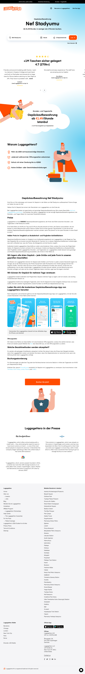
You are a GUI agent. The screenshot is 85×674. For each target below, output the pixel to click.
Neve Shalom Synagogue (51, 504)
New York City (8, 633)
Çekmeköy (47, 543)
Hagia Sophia (48, 589)
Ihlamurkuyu (47, 540)
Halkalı (46, 570)
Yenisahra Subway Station (51, 577)
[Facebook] (44, 659)
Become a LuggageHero (62, 8)
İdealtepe (47, 550)
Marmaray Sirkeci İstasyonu (52, 584)
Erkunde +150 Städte (10, 643)
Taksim (46, 614)
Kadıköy (46, 604)
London (6, 631)
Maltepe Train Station (50, 560)
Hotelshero (7, 506)
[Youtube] (52, 659)
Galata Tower (48, 516)
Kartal (46, 562)
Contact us (47, 655)
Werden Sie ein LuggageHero (12, 504)
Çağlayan (47, 575)
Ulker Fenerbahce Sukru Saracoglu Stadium (56, 599)
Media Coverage (10, 521)
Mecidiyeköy (47, 582)
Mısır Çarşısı (47, 513)
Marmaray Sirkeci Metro (51, 521)
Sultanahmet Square (50, 506)
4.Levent (46, 609)
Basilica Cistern (48, 508)
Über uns (6, 494)
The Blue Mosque (49, 511)
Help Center (7, 513)
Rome (5, 638)
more (31, 78)
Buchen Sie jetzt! (42, 382)
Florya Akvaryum (49, 528)
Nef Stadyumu (48, 594)
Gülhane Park (48, 496)
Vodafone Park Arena (50, 597)
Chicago (6, 628)
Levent (46, 526)
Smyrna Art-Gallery (49, 501)
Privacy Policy (7, 526)
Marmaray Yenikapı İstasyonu (52, 616)
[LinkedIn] (55, 659)
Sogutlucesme (48, 518)
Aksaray (46, 533)
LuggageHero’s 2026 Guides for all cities (15, 523)
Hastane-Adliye (48, 567)
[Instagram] (50, 659)
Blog (5, 501)
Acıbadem (47, 602)
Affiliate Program (8, 508)
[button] (81, 670)
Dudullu (46, 580)
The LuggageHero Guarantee (13, 516)
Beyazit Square (48, 494)
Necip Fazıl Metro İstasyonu (52, 572)
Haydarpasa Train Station (51, 611)
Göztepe (46, 553)
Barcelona (6, 626)
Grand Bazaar (48, 587)
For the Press (7, 518)
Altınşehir (46, 555)
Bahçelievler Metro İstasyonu (52, 531)
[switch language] (51, 8)
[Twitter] (47, 659)
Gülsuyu (46, 548)
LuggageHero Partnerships (13, 511)
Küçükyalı (47, 558)
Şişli (45, 607)
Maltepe (46, 545)
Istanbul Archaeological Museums (53, 491)
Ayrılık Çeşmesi (48, 538)
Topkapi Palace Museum (51, 499)
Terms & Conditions (9, 528)
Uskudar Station (48, 535)
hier (31, 344)
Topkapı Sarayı (48, 592)
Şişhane (46, 523)
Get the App (76, 8)
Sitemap (6, 531)
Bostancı (46, 565)
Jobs (6, 499)
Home (5, 491)
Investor (7, 496)
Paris (5, 636)
